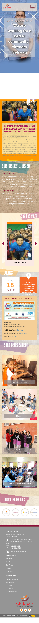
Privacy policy (7, 621)
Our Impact (9, 585)
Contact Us (9, 571)
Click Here (19, 330)
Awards (8, 568)
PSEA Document (11, 591)
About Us (9, 559)
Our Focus (9, 565)
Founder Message (12, 579)
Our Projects (10, 562)
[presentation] (3, 243)
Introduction (10, 582)
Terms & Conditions (21, 621)
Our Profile (9, 588)
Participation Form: (10, 330)
